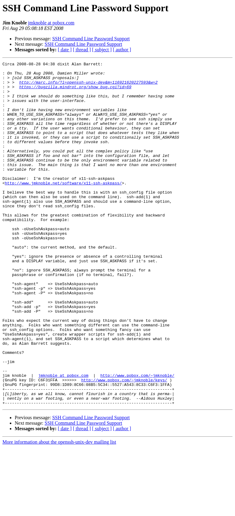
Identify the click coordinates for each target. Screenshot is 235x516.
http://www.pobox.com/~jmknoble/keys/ (124, 444)
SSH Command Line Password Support (91, 38)
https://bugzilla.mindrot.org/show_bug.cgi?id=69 (75, 92)
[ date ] (65, 49)
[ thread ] (82, 49)
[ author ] (122, 49)
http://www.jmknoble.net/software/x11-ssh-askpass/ (63, 207)
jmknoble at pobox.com (51, 22)
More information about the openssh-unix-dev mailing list (59, 510)
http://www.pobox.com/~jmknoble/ (137, 438)
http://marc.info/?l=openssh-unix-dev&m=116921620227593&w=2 (88, 86)
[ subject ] (102, 49)
